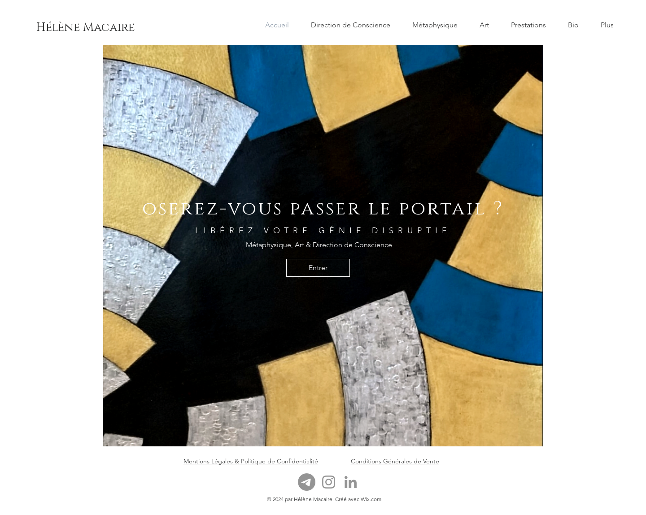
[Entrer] (318, 268)
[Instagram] (328, 482)
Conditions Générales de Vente (395, 461)
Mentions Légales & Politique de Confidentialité (250, 461)
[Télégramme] (306, 482)
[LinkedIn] (350, 482)
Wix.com (371, 499)
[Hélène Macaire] (85, 28)
